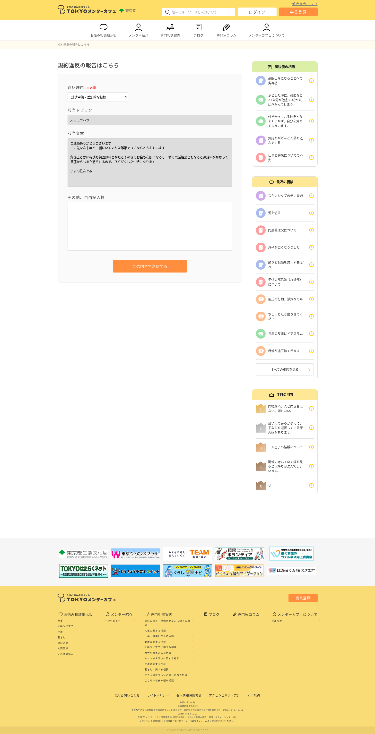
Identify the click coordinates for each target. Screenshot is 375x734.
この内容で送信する (149, 266)
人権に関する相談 (155, 630)
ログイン (257, 12)
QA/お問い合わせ (127, 695)
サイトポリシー (158, 695)
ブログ (198, 29)
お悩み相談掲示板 (103, 29)
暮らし (62, 637)
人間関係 (63, 648)
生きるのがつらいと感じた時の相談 (166, 675)
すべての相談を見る (285, 369)
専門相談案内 (170, 29)
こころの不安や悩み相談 (159, 680)
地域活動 (63, 643)
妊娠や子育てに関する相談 (161, 647)
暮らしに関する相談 (157, 669)
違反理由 (82, 87)
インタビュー (113, 621)
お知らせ (276, 621)
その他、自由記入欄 (86, 197)
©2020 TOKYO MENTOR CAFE (187, 730)
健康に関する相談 (155, 641)
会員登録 (298, 12)
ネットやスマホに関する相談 (162, 658)
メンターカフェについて (267, 29)
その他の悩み (66, 654)
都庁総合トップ (305, 3)
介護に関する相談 (155, 664)
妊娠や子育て (66, 626)
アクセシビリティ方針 (224, 695)
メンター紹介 (138, 29)
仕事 (60, 621)
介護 (60, 632)
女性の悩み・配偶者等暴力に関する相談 (167, 623)
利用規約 (253, 695)
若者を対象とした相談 (158, 653)
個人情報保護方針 (189, 695)
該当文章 (76, 133)
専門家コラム (226, 29)
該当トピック (80, 110)
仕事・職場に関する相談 (159, 636)
